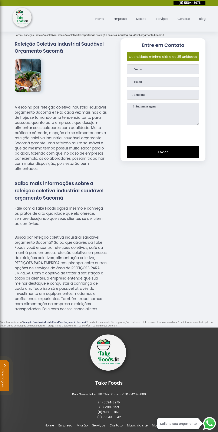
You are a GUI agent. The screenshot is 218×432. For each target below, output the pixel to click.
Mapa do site (137, 423)
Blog (202, 18)
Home (94, 18)
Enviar (163, 151)
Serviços (159, 18)
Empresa (116, 18)
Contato (182, 18)
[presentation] (163, 133)
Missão (137, 18)
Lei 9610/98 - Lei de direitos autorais (98, 324)
